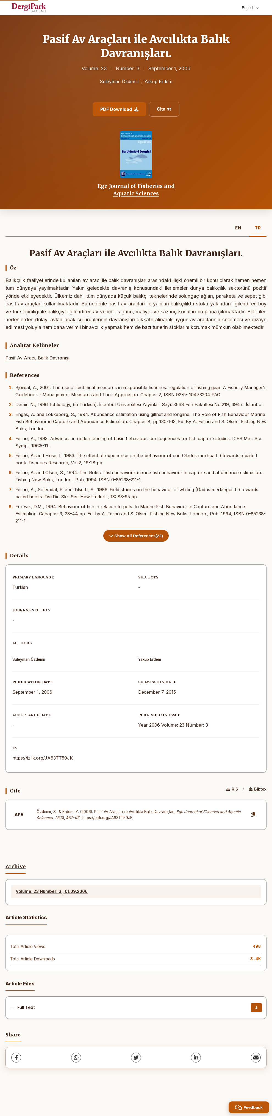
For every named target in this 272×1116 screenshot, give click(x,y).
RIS (232, 789)
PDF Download (119, 109)
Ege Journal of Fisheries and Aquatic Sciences (136, 189)
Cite (164, 109)
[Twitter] (136, 1057)
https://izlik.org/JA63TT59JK (42, 758)
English (250, 7)
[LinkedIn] (196, 1057)
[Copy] (253, 814)
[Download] (256, 1007)
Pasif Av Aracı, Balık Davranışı (37, 358)
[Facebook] (16, 1057)
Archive (15, 867)
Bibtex (258, 789)
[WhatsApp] (76, 1057)
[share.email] (256, 1057)
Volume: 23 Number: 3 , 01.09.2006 (52, 891)
